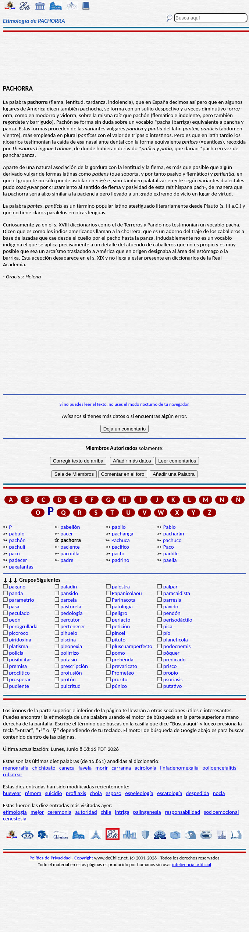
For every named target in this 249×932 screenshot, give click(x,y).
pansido (69, 593)
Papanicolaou (127, 593)
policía (16, 653)
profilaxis (76, 793)
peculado (19, 613)
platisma (18, 646)
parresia (172, 600)
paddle (171, 553)
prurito (119, 679)
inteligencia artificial (191, 864)
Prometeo (123, 672)
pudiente (19, 686)
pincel (118, 633)
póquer (171, 653)
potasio (68, 659)
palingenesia (147, 812)
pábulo (16, 533)
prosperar (20, 679)
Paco (168, 547)
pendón (172, 613)
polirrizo (69, 653)
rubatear (12, 774)
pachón (17, 540)
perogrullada (23, 626)
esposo (113, 793)
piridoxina (20, 639)
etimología (15, 812)
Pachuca (120, 540)
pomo (118, 653)
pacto (118, 553)
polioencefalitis (219, 767)
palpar (170, 586)
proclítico (19, 672)
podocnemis (177, 646)
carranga (121, 767)
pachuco (172, 540)
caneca (67, 767)
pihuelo (68, 633)
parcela (68, 600)
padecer (18, 560)
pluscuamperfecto (132, 646)
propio (170, 672)
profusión (71, 672)
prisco (170, 666)
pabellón (70, 527)
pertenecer (72, 626)
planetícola (175, 639)
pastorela (70, 606)
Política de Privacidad (50, 858)
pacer (66, 533)
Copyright (83, 858)
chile (106, 812)
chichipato (44, 767)
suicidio (53, 793)
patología (122, 606)
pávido (170, 606)
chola (96, 793)
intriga (122, 812)
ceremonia (59, 812)
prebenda (123, 659)
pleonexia (71, 646)
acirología (145, 767)
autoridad (86, 812)
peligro (119, 613)
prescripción (74, 666)
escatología (169, 793)
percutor (70, 619)
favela (85, 767)
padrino (120, 560)
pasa (14, 606)
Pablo (169, 527)
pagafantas (21, 566)
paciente (69, 547)
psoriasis (173, 679)
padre (66, 560)
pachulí (17, 547)
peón (14, 619)
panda (16, 593)
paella (170, 560)
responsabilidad (182, 812)
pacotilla (69, 553)
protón (67, 679)
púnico (119, 686)
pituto (118, 639)
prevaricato (124, 666)
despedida (197, 793)
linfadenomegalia (179, 767)
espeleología (139, 793)
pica (167, 626)
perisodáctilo (177, 619)
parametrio (21, 600)
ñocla (219, 793)
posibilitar (20, 659)
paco (14, 553)
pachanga (122, 533)
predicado (174, 659)
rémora (33, 793)
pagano (17, 586)
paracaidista (176, 593)
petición (121, 626)
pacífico (120, 547)
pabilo (119, 527)
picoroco (18, 633)
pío (166, 633)
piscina (68, 639)
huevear (12, 793)
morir (101, 767)
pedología (71, 613)
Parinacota (124, 600)
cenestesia (14, 818)
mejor (37, 812)
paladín (68, 586)
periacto (121, 619)
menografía (15, 767)
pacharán (173, 533)
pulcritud (70, 686)
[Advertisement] (124, 57)
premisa (18, 666)
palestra (121, 586)
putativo (172, 686)
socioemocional (221, 812)
